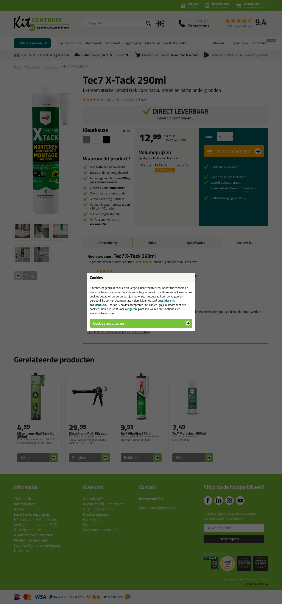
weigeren (131, 309)
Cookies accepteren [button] (108, 323)
